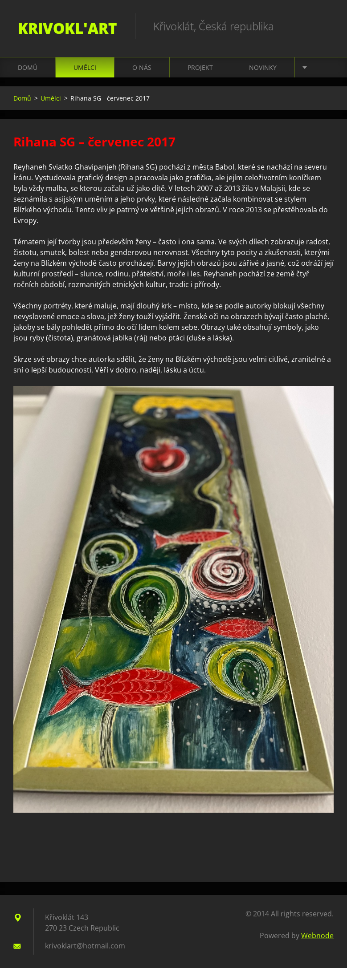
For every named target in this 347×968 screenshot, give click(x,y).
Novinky (263, 67)
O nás (141, 67)
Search (323, 26)
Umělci (84, 67)
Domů (27, 67)
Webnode (317, 935)
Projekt (200, 67)
